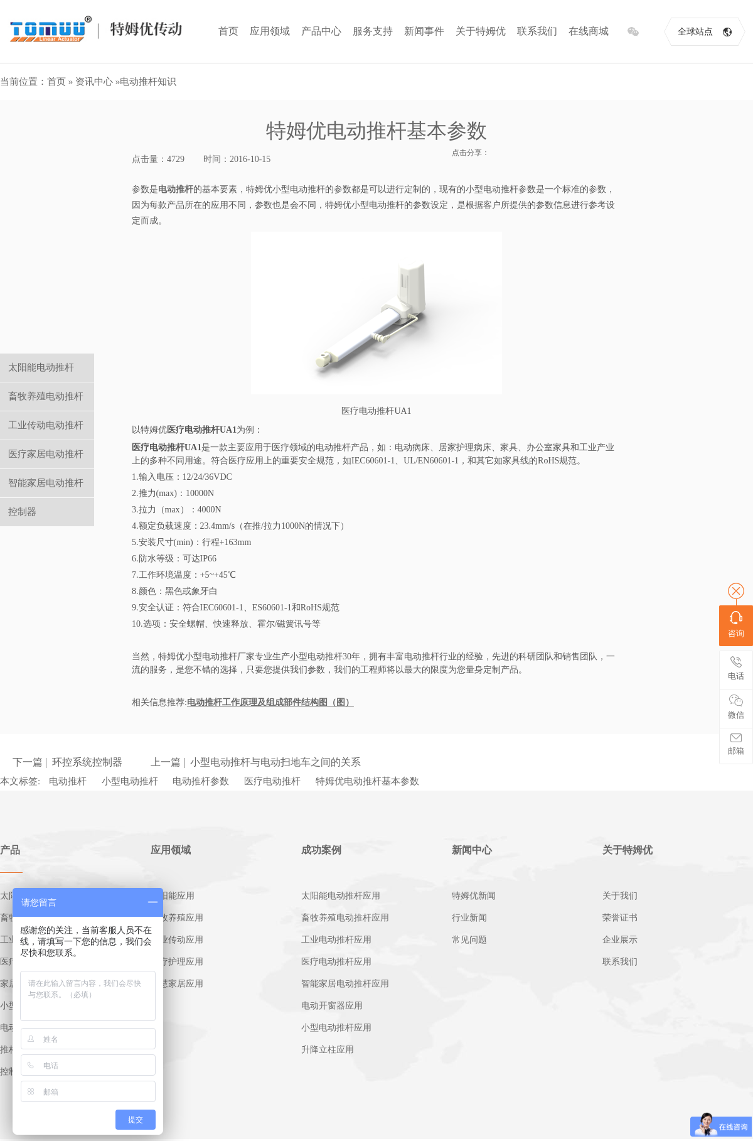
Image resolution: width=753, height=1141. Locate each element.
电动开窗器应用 (332, 1005)
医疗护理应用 (177, 961)
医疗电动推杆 (272, 781)
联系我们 (537, 31)
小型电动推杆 (130, 781)
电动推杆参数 (201, 781)
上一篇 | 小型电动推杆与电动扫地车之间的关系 (256, 762)
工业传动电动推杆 (45, 425)
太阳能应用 (173, 895)
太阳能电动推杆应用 (340, 895)
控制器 (22, 512)
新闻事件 (424, 31)
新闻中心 (472, 850)
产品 (10, 850)
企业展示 (620, 939)
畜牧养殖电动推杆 (45, 396)
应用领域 (270, 31)
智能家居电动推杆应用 (345, 983)
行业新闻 (469, 917)
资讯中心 (94, 82)
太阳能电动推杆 (41, 367)
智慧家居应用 (177, 983)
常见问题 (469, 939)
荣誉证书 (620, 917)
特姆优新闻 (474, 895)
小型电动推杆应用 (336, 1027)
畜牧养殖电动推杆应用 (345, 917)
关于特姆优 (481, 31)
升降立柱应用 (327, 1049)
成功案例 (321, 850)
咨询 (736, 624)
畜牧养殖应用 (177, 917)
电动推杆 (68, 781)
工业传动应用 (177, 939)
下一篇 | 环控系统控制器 (67, 762)
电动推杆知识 (148, 82)
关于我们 (620, 895)
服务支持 (373, 31)
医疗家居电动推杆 (45, 454)
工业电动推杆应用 (336, 939)
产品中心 (321, 31)
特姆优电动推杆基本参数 (367, 781)
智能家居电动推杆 (45, 483)
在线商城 (589, 31)
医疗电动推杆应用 (336, 961)
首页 (228, 31)
